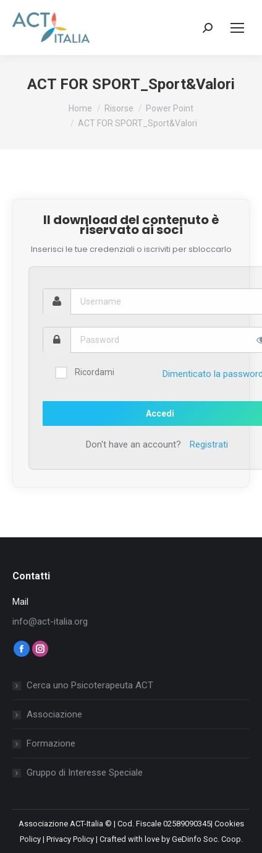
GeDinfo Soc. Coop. (207, 839)
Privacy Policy (70, 839)
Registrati (209, 444)
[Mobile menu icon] (237, 27)
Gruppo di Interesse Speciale (85, 772)
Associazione (54, 714)
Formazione (51, 743)
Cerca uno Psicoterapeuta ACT (90, 685)
